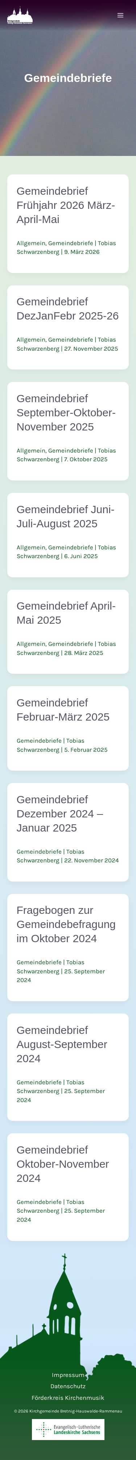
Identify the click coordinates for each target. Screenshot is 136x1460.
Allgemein (31, 243)
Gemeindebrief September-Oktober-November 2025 (66, 412)
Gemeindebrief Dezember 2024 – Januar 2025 (60, 813)
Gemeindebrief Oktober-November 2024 (63, 1164)
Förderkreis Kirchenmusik (68, 1397)
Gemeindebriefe (70, 243)
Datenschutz (68, 1386)
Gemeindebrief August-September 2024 (62, 1044)
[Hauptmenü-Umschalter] (120, 15)
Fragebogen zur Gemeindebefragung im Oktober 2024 (66, 924)
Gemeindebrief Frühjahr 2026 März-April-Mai (66, 205)
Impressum (68, 1374)
